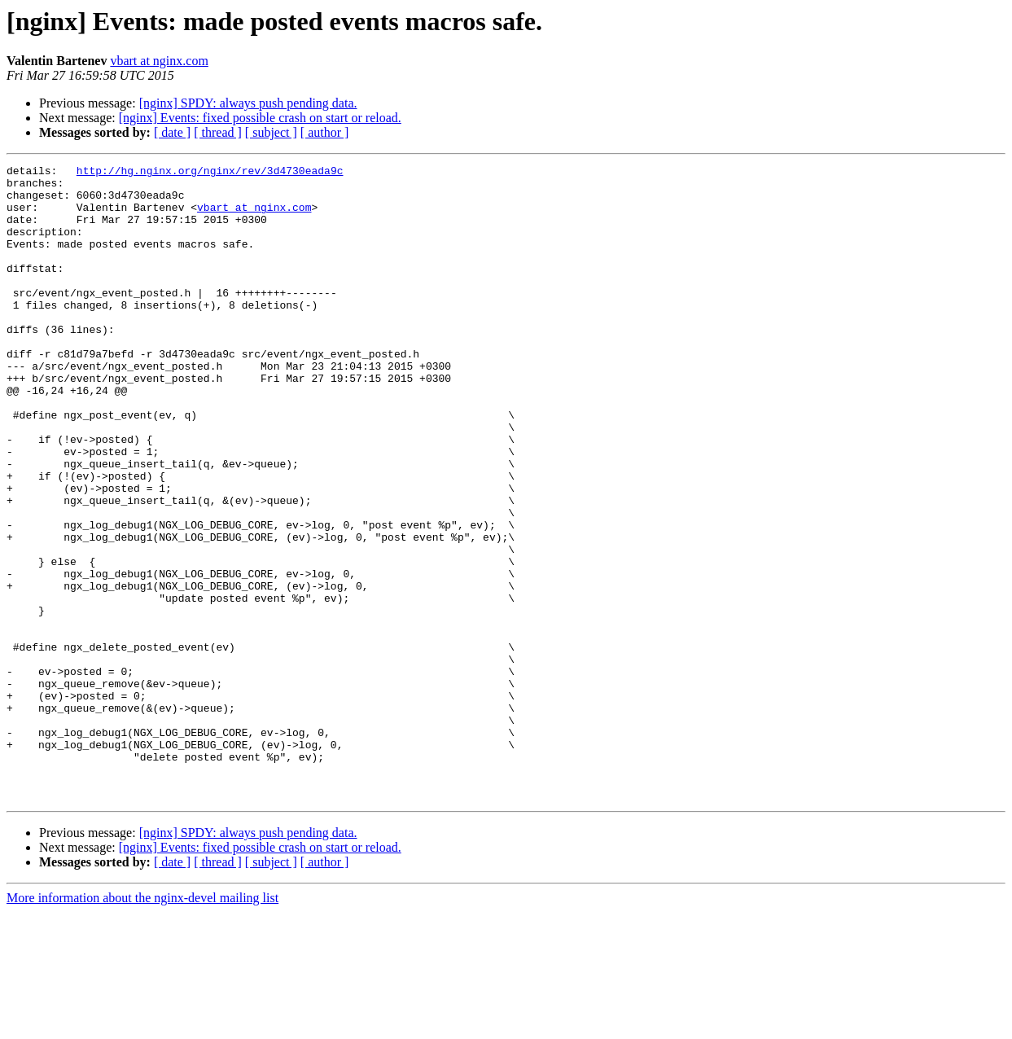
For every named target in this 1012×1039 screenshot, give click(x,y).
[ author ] (324, 132)
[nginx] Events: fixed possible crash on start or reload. (260, 118)
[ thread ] (218, 132)
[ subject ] (271, 132)
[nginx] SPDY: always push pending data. (248, 103)
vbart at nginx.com (159, 61)
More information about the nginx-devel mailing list (142, 1025)
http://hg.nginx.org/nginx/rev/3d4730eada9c (210, 172)
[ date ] (172, 132)
